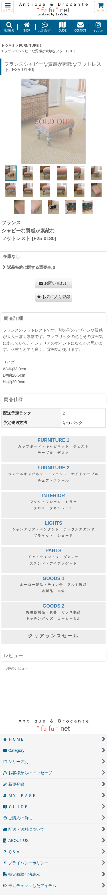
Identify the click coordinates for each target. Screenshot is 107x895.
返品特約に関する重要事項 (29, 267)
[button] (7, 7)
